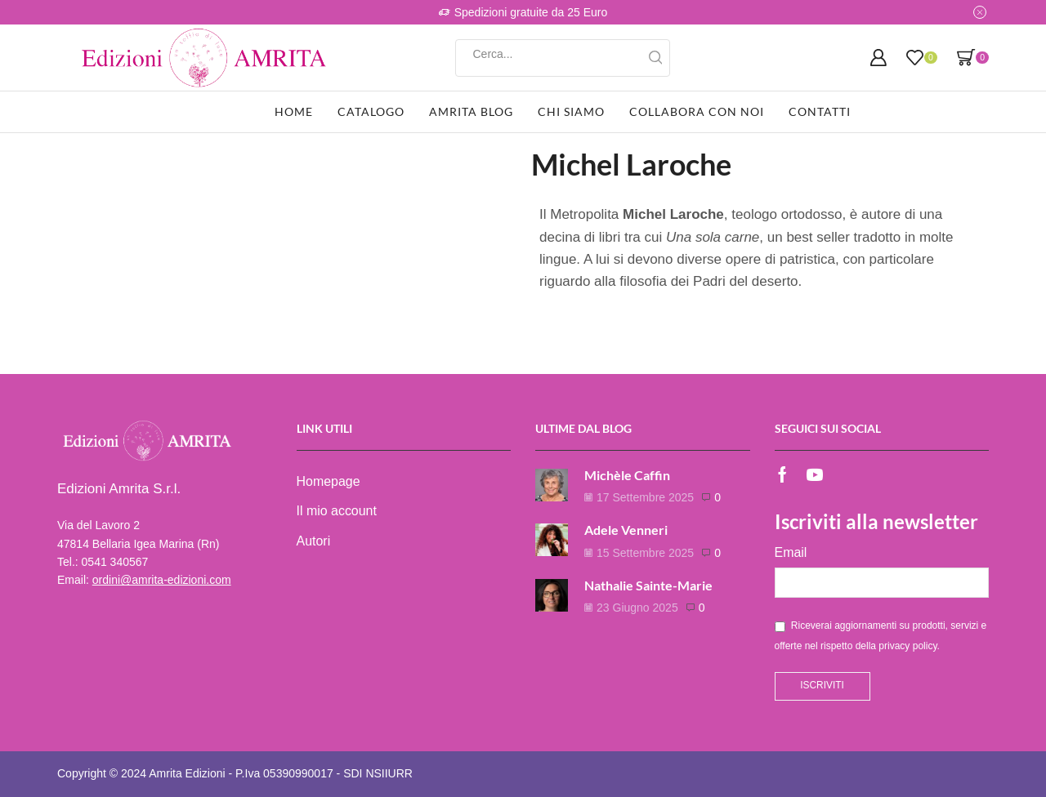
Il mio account (337, 511)
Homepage (328, 481)
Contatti (820, 111)
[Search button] (655, 58)
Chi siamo (571, 111)
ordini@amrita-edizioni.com (161, 579)
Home (294, 111)
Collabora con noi (696, 111)
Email (791, 552)
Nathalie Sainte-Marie (648, 585)
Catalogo (371, 111)
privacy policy (907, 646)
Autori (314, 541)
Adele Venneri (626, 529)
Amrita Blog (471, 111)
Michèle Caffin (627, 475)
